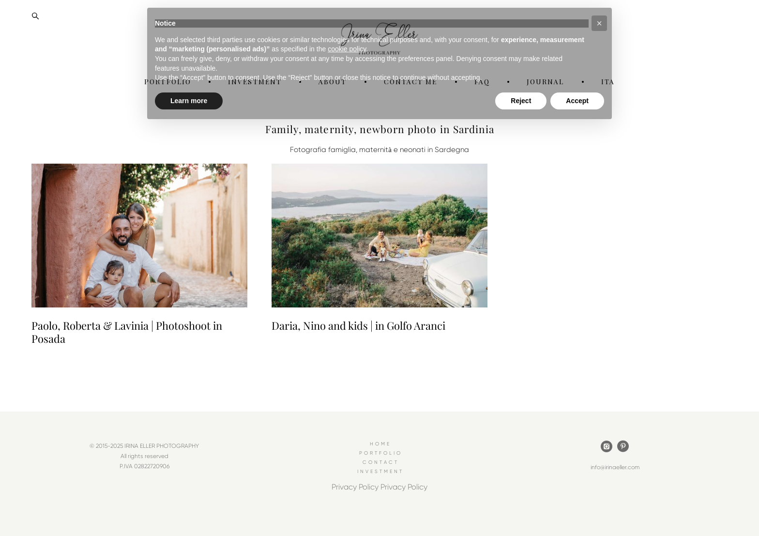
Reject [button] (521, 101)
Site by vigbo (379, 513)
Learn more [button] (188, 101)
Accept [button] (577, 101)
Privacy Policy (355, 487)
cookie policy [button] (347, 49)
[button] (599, 23)
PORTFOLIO (380, 453)
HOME (380, 444)
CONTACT (381, 462)
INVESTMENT (380, 472)
